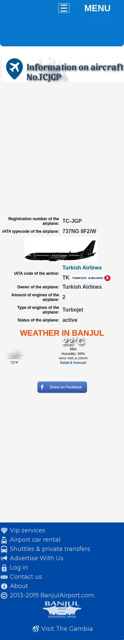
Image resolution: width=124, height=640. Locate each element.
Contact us (26, 576)
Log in (19, 567)
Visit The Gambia (67, 628)
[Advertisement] (62, 149)
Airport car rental (35, 539)
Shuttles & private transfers (50, 549)
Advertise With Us (36, 558)
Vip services (27, 530)
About (19, 586)
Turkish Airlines (82, 268)
